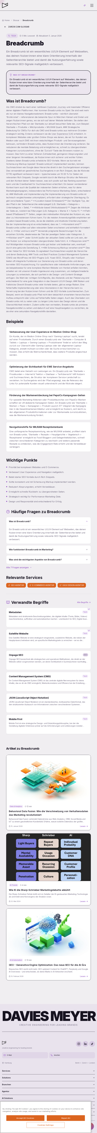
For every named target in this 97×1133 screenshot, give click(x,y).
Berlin (77, 1063)
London (92, 1063)
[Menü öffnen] (92, 5)
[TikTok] (92, 1044)
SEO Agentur (16, 585)
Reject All (65, 1118)
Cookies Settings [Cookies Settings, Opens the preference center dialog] (45, 1125)
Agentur (48, 1091)
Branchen (48, 1084)
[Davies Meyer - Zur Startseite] (4, 1043)
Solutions (48, 1078)
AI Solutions (48, 1098)
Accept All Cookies (25, 1118)
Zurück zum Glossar (16, 27)
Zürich (84, 1063)
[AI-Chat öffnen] (85, 5)
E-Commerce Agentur (41, 585)
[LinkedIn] (85, 1044)
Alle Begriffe (84, 602)
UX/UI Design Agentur (72, 585)
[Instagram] (79, 1044)
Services (48, 1071)
